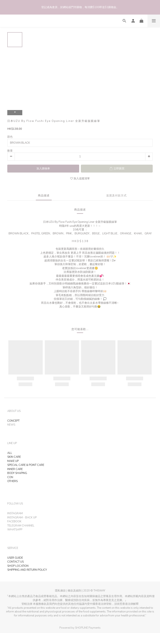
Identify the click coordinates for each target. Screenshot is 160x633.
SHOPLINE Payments (88, 628)
